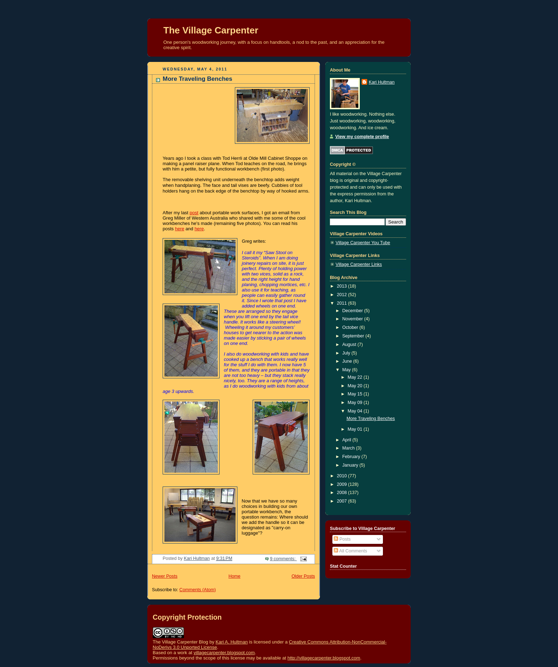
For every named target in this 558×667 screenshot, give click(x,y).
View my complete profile (362, 136)
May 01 (356, 429)
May (347, 369)
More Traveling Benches (197, 78)
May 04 (356, 411)
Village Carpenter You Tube (363, 242)
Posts (342, 539)
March (349, 448)
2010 (342, 475)
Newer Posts (164, 576)
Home (234, 576)
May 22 (356, 377)
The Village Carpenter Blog (180, 642)
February (352, 456)
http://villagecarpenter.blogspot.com (324, 658)
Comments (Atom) (197, 589)
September (353, 336)
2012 (342, 294)
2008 (342, 492)
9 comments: (283, 558)
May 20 (356, 385)
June (347, 361)
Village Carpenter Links (359, 264)
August (350, 344)
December (353, 310)
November (353, 318)
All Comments (350, 550)
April (347, 439)
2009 (342, 484)
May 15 (356, 394)
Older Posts (303, 576)
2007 (342, 501)
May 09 (356, 402)
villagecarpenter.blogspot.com (224, 652)
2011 (342, 303)
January (350, 465)
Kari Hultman (382, 82)
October (350, 327)
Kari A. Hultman (232, 642)
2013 (342, 286)
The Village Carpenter (210, 30)
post (194, 212)
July (347, 353)
